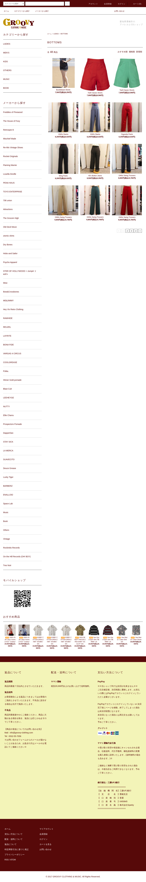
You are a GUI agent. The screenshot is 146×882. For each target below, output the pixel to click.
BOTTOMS (64, 34)
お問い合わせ (117, 11)
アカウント (91, 4)
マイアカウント (46, 829)
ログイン (119, 4)
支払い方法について (14, 834)
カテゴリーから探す (20, 11)
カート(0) (135, 4)
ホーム (6, 11)
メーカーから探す (40, 11)
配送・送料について (14, 839)
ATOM (13, 860)
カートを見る (45, 844)
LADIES (56, 34)
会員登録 (106, 4)
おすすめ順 (123, 52)
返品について (11, 844)
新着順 (139, 52)
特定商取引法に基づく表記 (17, 849)
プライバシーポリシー (15, 854)
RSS (7, 860)
